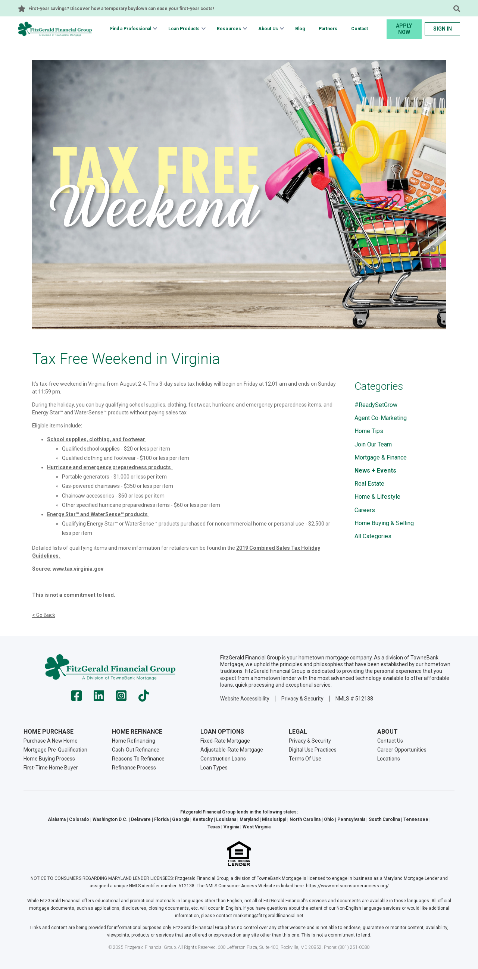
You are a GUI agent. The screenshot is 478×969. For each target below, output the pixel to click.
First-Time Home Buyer (51, 768)
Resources (229, 28)
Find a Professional (130, 28)
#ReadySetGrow (375, 404)
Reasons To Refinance (138, 759)
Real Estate (369, 483)
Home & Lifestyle (377, 496)
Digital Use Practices (313, 750)
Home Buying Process (49, 759)
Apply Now (404, 29)
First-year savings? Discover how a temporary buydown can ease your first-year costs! (121, 8)
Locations (388, 759)
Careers (364, 510)
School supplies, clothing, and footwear (96, 439)
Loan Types (214, 768)
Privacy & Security (302, 699)
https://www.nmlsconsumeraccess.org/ (347, 885)
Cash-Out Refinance (135, 750)
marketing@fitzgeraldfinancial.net (268, 915)
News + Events (375, 470)
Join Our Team (373, 444)
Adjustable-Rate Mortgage (231, 750)
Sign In (442, 29)
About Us (268, 28)
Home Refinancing (133, 741)
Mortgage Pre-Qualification (55, 750)
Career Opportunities (402, 750)
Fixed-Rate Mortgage (225, 741)
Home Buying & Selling (384, 523)
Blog (300, 28)
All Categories (372, 536)
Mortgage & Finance (380, 457)
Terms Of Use (305, 759)
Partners (328, 28)
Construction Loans (223, 759)
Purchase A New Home (51, 741)
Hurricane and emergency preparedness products (109, 467)
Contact (359, 28)
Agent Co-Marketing (380, 417)
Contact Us (390, 741)
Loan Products (184, 28)
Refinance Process (134, 768)
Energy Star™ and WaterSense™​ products (97, 514)
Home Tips (368, 431)
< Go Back (43, 615)
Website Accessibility (244, 699)
